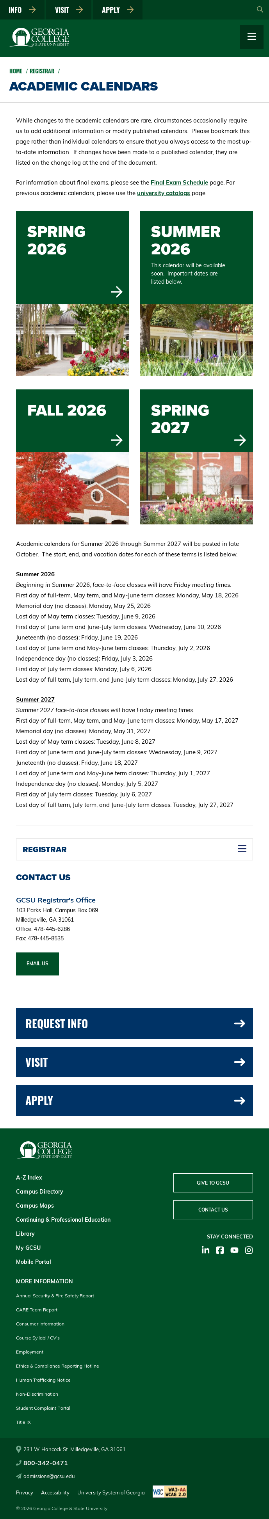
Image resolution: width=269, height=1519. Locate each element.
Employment (29, 1352)
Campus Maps (35, 1205)
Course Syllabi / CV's (38, 1338)
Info (22, 10)
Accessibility (55, 1492)
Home (16, 71)
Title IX (23, 1422)
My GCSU (28, 1247)
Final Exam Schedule (179, 182)
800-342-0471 (42, 1463)
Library (25, 1233)
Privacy (24, 1492)
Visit (69, 10)
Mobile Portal (33, 1261)
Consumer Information (40, 1324)
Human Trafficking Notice (43, 1380)
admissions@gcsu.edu (45, 1476)
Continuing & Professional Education (63, 1219)
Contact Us (213, 1210)
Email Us (37, 963)
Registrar (43, 71)
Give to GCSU (213, 1183)
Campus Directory (39, 1191)
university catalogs (163, 193)
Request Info (135, 1023)
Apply (118, 10)
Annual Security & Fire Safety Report (55, 1296)
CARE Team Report (36, 1310)
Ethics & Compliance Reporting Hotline (57, 1366)
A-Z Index (29, 1177)
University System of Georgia (111, 1492)
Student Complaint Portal (43, 1408)
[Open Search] (260, 10)
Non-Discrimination (37, 1394)
